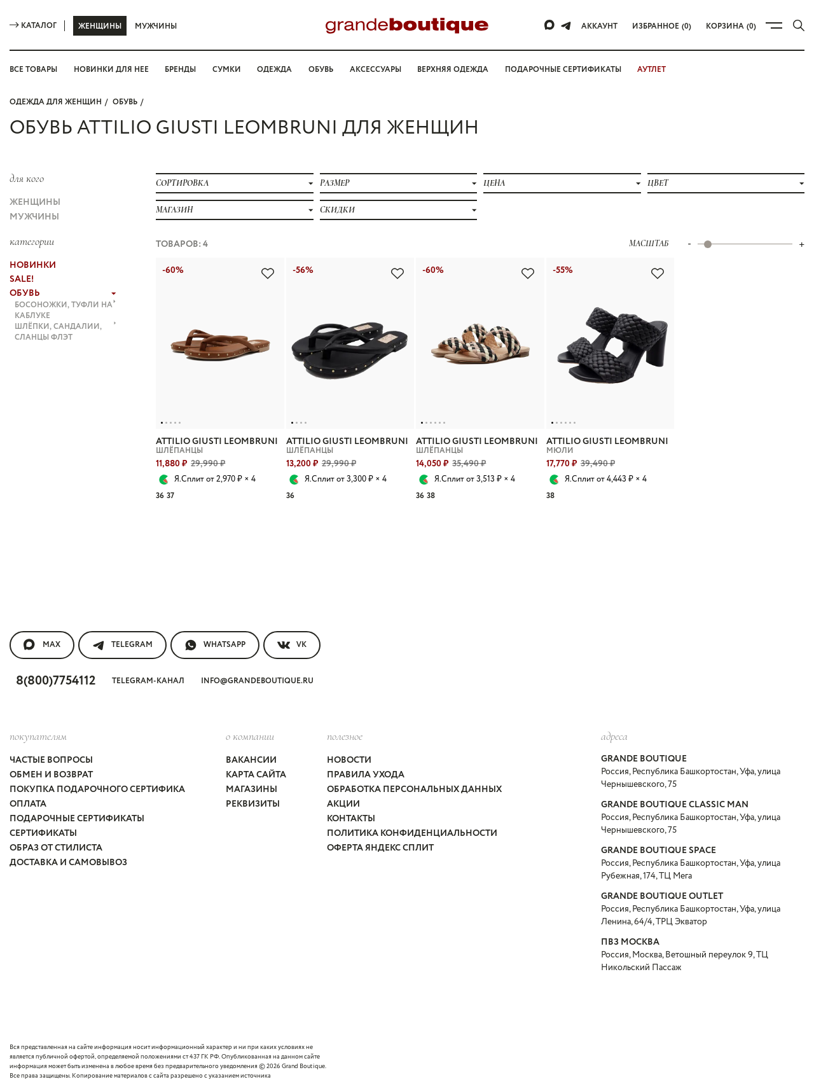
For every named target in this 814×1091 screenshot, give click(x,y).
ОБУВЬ (125, 102)
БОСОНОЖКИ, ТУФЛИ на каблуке (65, 310)
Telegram (122, 645)
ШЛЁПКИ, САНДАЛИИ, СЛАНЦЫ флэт (65, 332)
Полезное (344, 736)
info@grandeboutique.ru (257, 681)
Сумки (226, 69)
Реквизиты (253, 804)
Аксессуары (375, 69)
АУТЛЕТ (651, 69)
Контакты (351, 818)
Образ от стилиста (56, 848)
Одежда (274, 69)
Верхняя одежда (452, 69)
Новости (349, 760)
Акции (343, 804)
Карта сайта (256, 774)
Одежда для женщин (56, 102)
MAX (42, 645)
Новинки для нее (111, 69)
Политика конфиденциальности (412, 833)
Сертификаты (43, 833)
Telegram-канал (148, 681)
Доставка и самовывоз (68, 862)
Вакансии (251, 760)
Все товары (33, 69)
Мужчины (156, 26)
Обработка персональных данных (414, 789)
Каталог (33, 25)
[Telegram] (566, 25)
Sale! (22, 279)
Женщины (99, 26)
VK (292, 645)
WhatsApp (214, 645)
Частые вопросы (51, 760)
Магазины (251, 789)
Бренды (180, 69)
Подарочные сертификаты (563, 69)
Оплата (28, 804)
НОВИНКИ (33, 265)
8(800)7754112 (55, 681)
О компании (250, 736)
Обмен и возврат (51, 774)
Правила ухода (365, 774)
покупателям (38, 736)
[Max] (550, 25)
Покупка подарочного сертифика (97, 789)
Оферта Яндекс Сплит (380, 848)
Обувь (320, 69)
